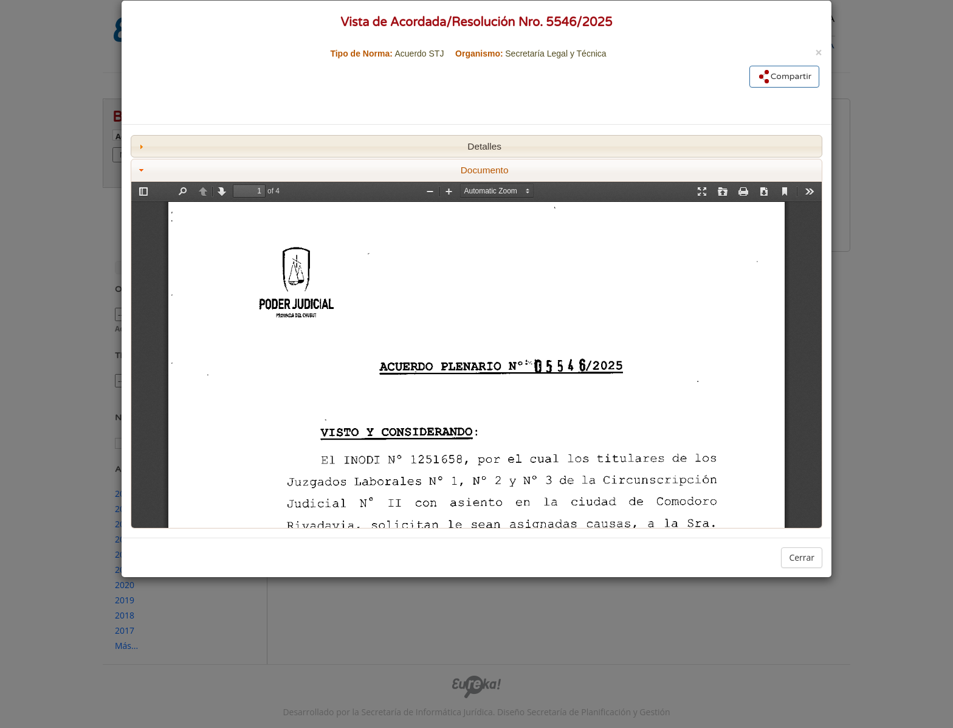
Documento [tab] (322, 170)
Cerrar (801, 557)
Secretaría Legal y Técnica (555, 53)
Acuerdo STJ (419, 53)
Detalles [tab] (318, 146)
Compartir (784, 76)
